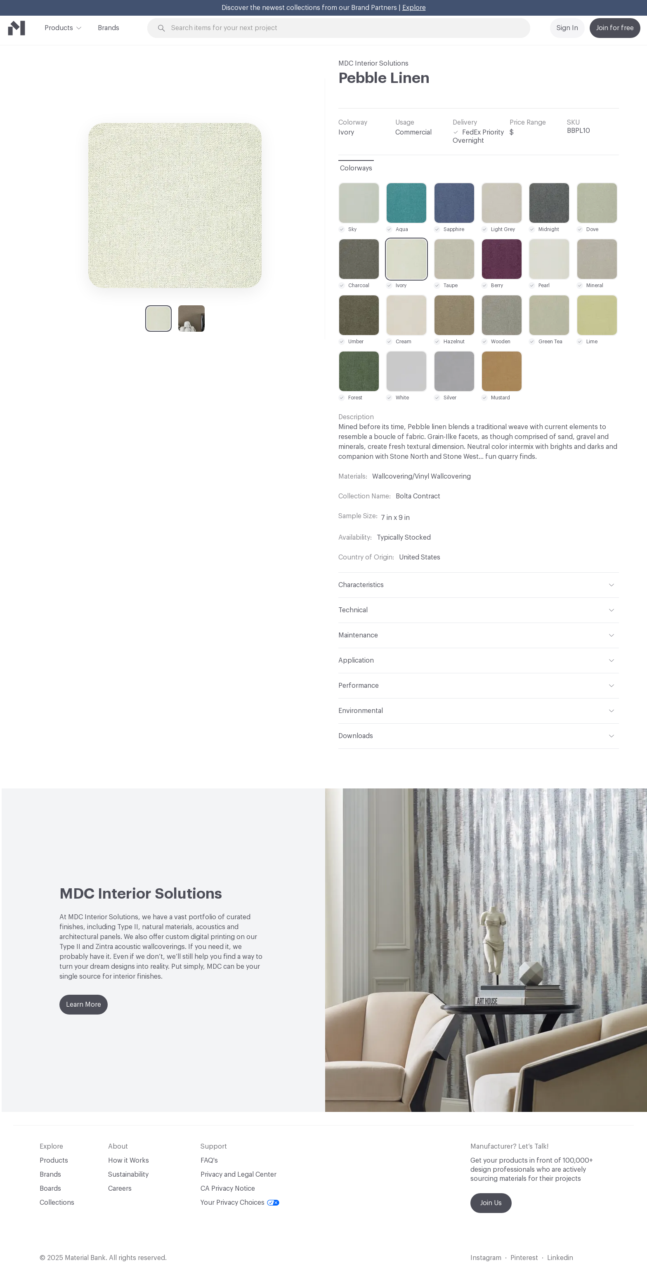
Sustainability (128, 1174)
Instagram (485, 1258)
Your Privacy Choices (240, 1202)
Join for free (615, 28)
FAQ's (209, 1160)
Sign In (567, 28)
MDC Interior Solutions (373, 63)
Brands (108, 28)
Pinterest (524, 1258)
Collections (57, 1202)
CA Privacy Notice (228, 1188)
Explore (414, 8)
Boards (50, 1188)
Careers (120, 1188)
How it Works (128, 1160)
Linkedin (560, 1258)
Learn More (83, 1004)
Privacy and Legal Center (238, 1174)
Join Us (491, 1203)
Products (59, 27)
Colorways (356, 168)
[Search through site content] (343, 28)
